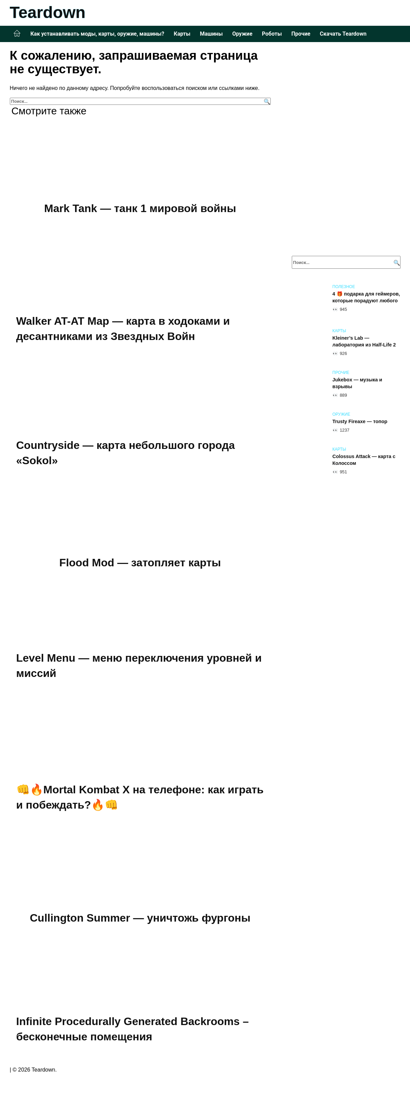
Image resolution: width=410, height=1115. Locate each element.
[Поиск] (266, 101)
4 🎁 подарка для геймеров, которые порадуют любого (366, 297)
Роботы (272, 34)
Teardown (48, 12)
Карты (182, 34)
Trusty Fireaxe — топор (360, 421)
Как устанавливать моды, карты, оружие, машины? (97, 34)
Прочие (300, 34)
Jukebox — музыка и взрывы (357, 383)
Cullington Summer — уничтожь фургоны (140, 918)
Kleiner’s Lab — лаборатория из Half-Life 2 (364, 341)
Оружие (242, 34)
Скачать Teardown (343, 34)
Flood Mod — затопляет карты (140, 562)
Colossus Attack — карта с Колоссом (364, 460)
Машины (211, 34)
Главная (17, 33)
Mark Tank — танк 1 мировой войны (140, 208)
